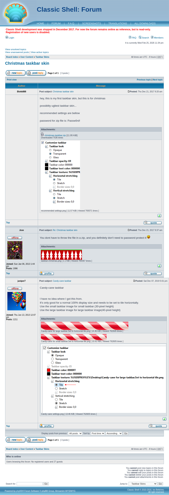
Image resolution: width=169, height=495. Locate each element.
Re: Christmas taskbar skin (65, 230)
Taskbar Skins (42, 57)
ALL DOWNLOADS (145, 23)
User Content (26, 57)
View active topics (40, 52)
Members (157, 37)
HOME (40, 23)
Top (8, 223)
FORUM (56, 23)
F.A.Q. (71, 23)
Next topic (158, 80)
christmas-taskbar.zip (55, 135)
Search (144, 37)
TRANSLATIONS (117, 23)
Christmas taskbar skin (27, 63)
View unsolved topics (15, 49)
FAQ (132, 37)
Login (10, 37)
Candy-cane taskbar (62, 281)
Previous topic (144, 80)
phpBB (19, 491)
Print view (12, 80)
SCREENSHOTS (91, 23)
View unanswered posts (17, 52)
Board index (12, 57)
